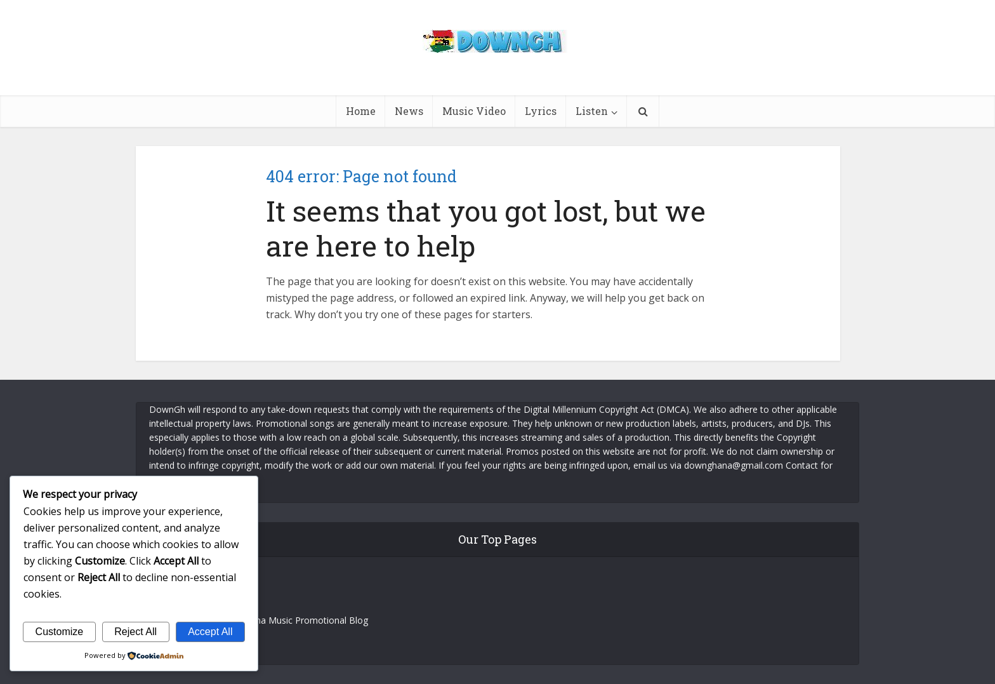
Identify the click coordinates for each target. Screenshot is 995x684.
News (409, 110)
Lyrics (541, 110)
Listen (592, 110)
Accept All (210, 631)
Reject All (135, 631)
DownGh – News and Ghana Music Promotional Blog (258, 620)
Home (361, 110)
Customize (60, 631)
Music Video (474, 110)
